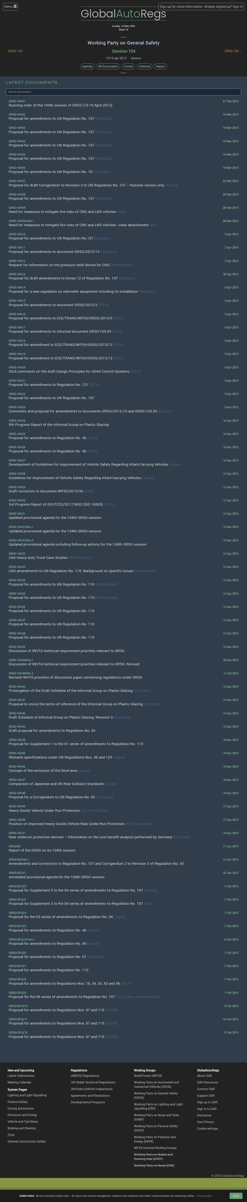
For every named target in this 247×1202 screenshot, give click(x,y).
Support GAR (206, 1095)
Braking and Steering (22, 1128)
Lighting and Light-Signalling (27, 1095)
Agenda (87, 66)
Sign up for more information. (181, 6)
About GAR (204, 1076)
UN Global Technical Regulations (93, 1082)
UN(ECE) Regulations (85, 1076)
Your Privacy (205, 1122)
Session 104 (123, 51)
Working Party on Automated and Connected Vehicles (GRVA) (156, 1084)
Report (160, 66)
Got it (236, 1195)
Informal (144, 66)
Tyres (11, 1135)
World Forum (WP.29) (148, 1076)
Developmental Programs (88, 1102)
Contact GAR (206, 1089)
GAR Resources (207, 1082)
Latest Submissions (21, 1076)
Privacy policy (204, 1195)
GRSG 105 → (233, 51)
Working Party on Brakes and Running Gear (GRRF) (153, 1156)
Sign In (238, 6)
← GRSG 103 (13, 51)
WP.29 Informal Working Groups (155, 1148)
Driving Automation (21, 1108)
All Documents (108, 66)
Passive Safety (18, 1102)
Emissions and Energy (22, 1115)
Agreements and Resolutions (90, 1095)
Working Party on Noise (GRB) (154, 1165)
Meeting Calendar (19, 1082)
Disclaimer (204, 1115)
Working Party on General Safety (124, 43)
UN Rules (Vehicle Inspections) (91, 1089)
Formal (128, 66)
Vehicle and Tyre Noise (23, 1121)
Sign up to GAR (207, 1102)
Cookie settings (207, 1128)
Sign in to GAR (207, 1109)
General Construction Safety (27, 1141)
